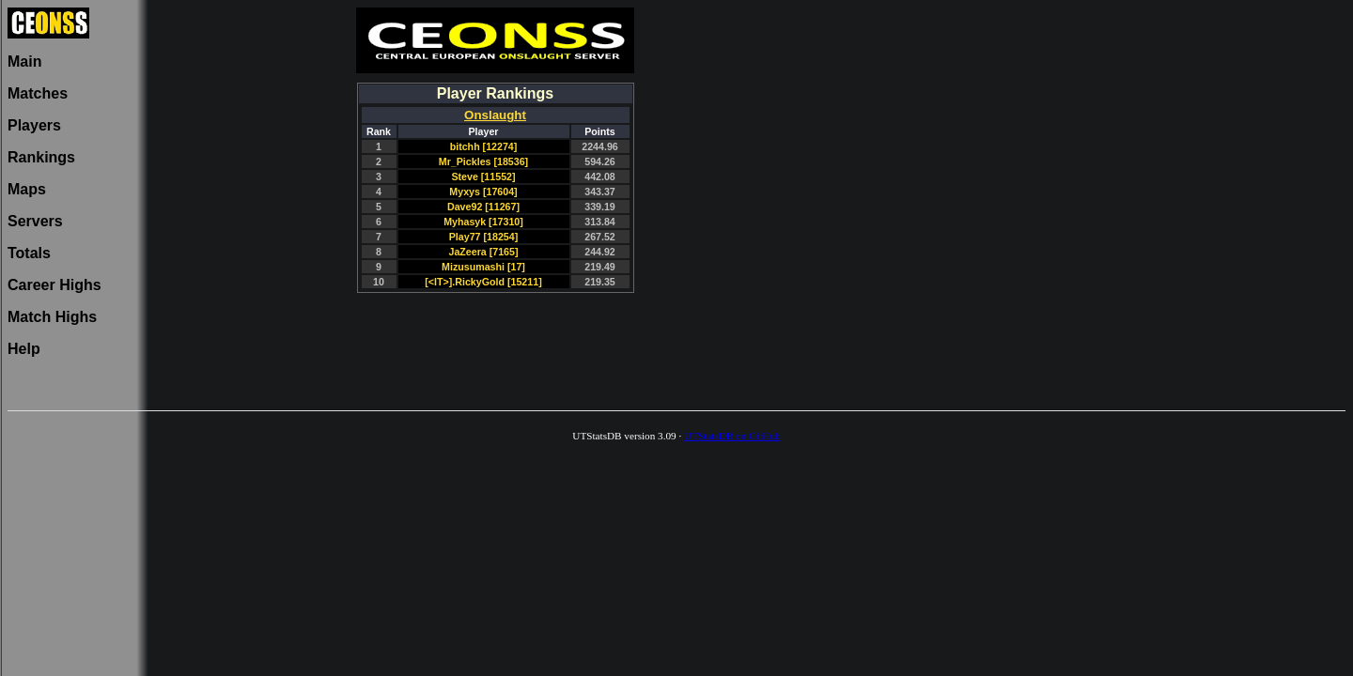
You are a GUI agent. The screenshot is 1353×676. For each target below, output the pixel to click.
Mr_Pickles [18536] (483, 161)
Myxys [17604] (483, 191)
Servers (35, 221)
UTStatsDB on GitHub (732, 435)
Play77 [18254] (483, 236)
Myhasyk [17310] (483, 221)
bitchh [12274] (484, 146)
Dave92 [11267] (483, 206)
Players (34, 125)
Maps (27, 189)
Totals (29, 253)
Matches (38, 93)
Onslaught (495, 115)
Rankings (41, 157)
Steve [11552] (483, 176)
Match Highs (52, 317)
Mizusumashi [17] (483, 266)
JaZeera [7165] (483, 251)
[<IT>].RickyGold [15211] (483, 281)
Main (24, 61)
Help (24, 349)
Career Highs (54, 285)
